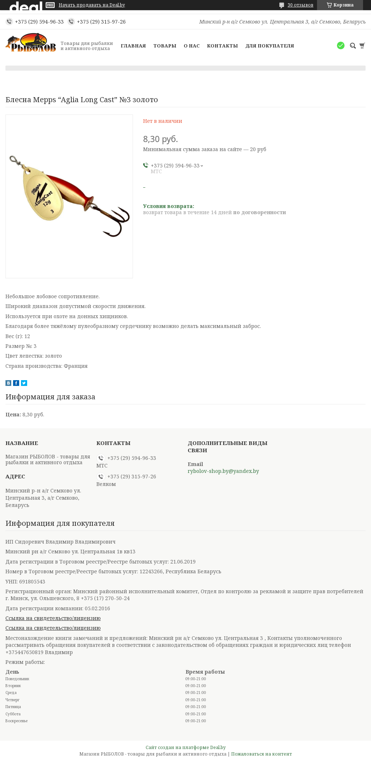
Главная (133, 45)
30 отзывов (300, 5)
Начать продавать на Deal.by (92, 5)
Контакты (222, 45)
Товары (164, 45)
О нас (192, 45)
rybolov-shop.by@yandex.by (223, 471)
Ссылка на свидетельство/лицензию (53, 618)
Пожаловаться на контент (261, 754)
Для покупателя (269, 45)
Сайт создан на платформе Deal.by (186, 747)
